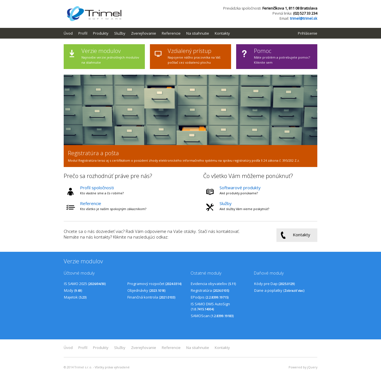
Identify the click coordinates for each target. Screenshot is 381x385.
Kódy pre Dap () (274, 283)
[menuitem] (71, 33)
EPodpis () (210, 297)
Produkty (100, 33)
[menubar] (150, 33)
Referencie (171, 33)
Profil (82, 33)
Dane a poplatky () (279, 290)
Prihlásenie (307, 33)
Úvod (68, 33)
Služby (119, 33)
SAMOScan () (212, 315)
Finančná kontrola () (151, 297)
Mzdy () (73, 290)
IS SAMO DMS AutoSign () (210, 306)
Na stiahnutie (197, 33)
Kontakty (222, 33)
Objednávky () (146, 290)
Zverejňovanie (143, 33)
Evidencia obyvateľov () (213, 283)
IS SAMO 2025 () (85, 283)
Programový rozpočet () (154, 283)
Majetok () (75, 297)
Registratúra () (210, 290)
